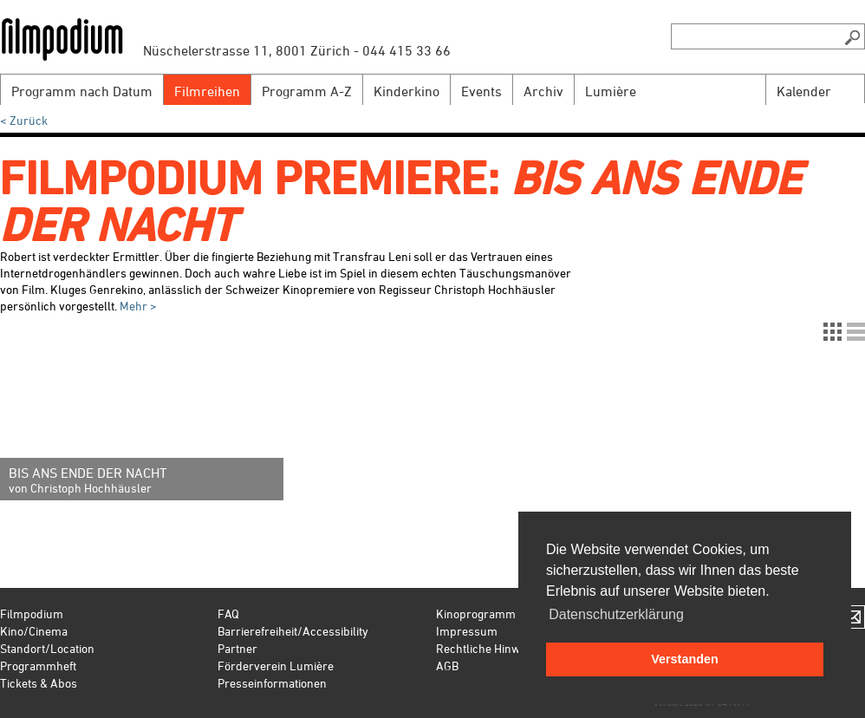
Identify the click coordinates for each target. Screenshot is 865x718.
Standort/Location (47, 648)
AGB (447, 665)
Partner (237, 648)
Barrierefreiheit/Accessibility (293, 630)
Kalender (804, 91)
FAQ (228, 613)
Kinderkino (406, 91)
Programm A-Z (307, 91)
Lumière (610, 91)
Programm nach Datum (82, 91)
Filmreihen (207, 91)
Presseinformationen (272, 683)
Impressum (467, 630)
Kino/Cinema (34, 630)
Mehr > (138, 305)
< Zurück (24, 120)
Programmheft (38, 665)
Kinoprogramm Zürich (494, 613)
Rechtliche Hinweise (488, 648)
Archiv (543, 91)
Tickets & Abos (38, 683)
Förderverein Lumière (276, 665)
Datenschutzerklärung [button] (616, 614)
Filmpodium (31, 613)
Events (481, 91)
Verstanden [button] (685, 659)
